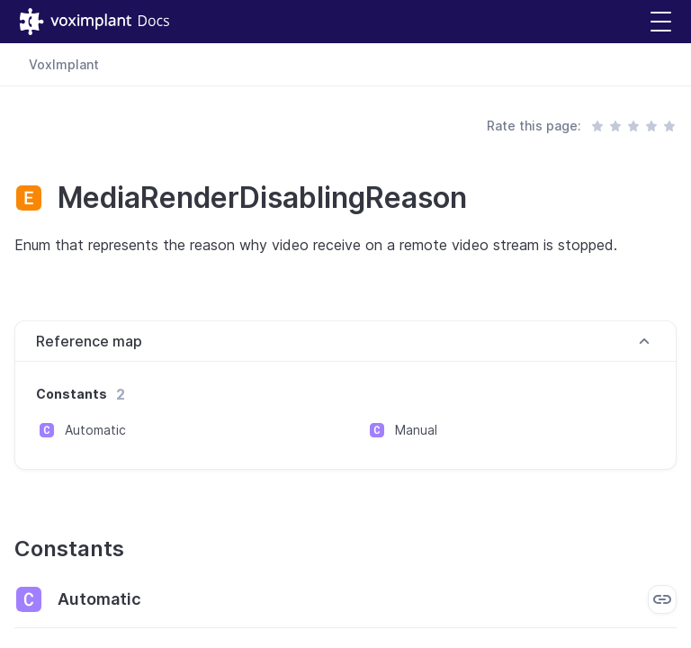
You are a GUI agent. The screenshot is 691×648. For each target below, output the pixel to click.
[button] (661, 22)
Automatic (95, 429)
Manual (416, 429)
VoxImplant (64, 64)
